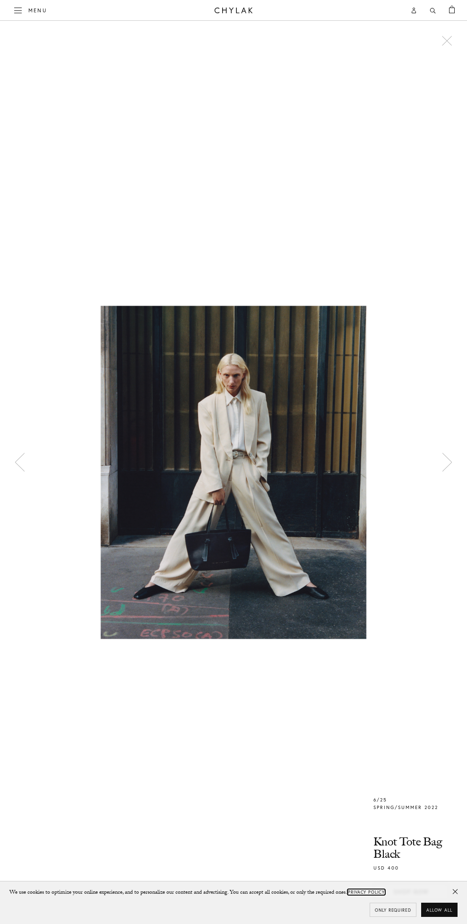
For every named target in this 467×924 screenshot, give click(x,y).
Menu (30, 9)
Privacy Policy (366, 892)
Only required (393, 910)
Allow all (439, 910)
